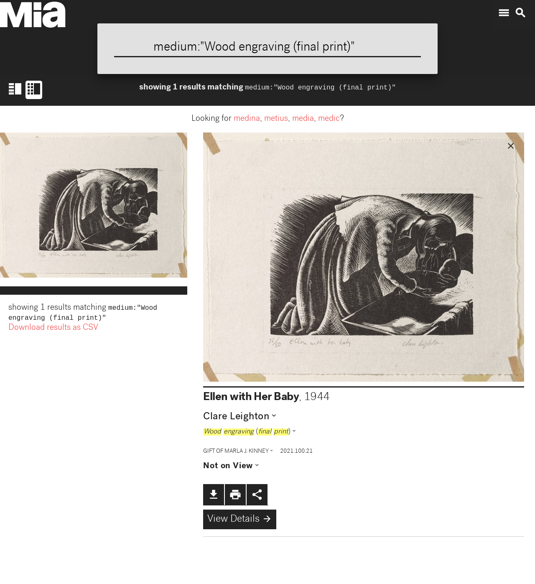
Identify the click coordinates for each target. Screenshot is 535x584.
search (520, 13)
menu (503, 13)
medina (247, 119)
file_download (213, 494)
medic (329, 119)
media (303, 119)
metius (276, 119)
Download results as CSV (53, 330)
